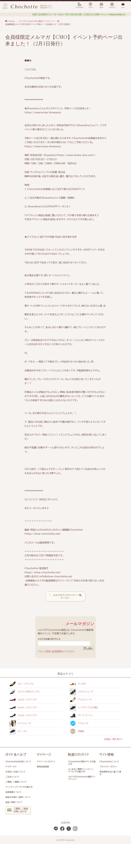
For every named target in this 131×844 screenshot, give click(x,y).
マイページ (44, 754)
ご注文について (12, 777)
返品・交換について (13, 802)
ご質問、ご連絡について (16, 782)
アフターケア (10, 767)
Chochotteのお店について (18, 762)
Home (11, 21)
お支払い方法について (15, 772)
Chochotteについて (109, 762)
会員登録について (13, 792)
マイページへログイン (46, 762)
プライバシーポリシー (109, 767)
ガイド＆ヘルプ (15, 754)
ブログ (101, 5)
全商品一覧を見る (113, 739)
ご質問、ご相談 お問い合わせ (17, 810)
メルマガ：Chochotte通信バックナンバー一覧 (38, 21)
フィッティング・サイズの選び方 (19, 787)
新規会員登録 (43, 767)
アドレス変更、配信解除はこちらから (56, 651)
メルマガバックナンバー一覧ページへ (67, 596)
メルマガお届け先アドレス (64, 642)
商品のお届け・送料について (17, 797)
